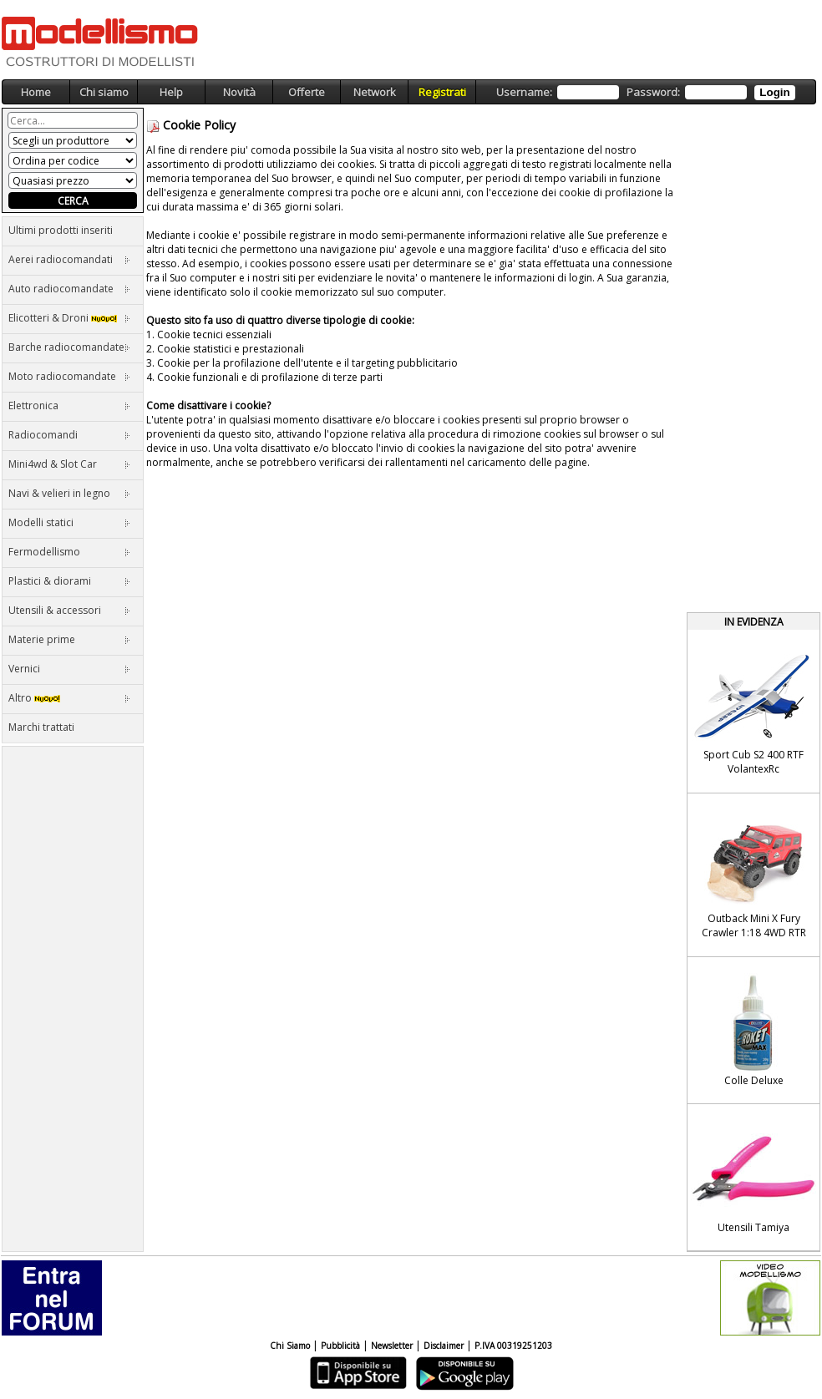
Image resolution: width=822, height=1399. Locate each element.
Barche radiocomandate (69, 347)
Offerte (306, 91)
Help (171, 91)
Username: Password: (645, 92)
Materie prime (69, 639)
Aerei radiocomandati (69, 259)
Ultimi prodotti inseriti (60, 230)
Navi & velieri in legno (69, 493)
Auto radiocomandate (69, 288)
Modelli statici (69, 522)
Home (36, 91)
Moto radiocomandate (69, 376)
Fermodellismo (69, 552)
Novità (239, 91)
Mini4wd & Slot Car (69, 464)
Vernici (69, 668)
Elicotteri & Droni (69, 318)
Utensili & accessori (69, 610)
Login (774, 92)
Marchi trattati (41, 727)
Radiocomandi (69, 435)
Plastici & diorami (69, 581)
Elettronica (69, 405)
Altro (69, 698)
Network (374, 91)
